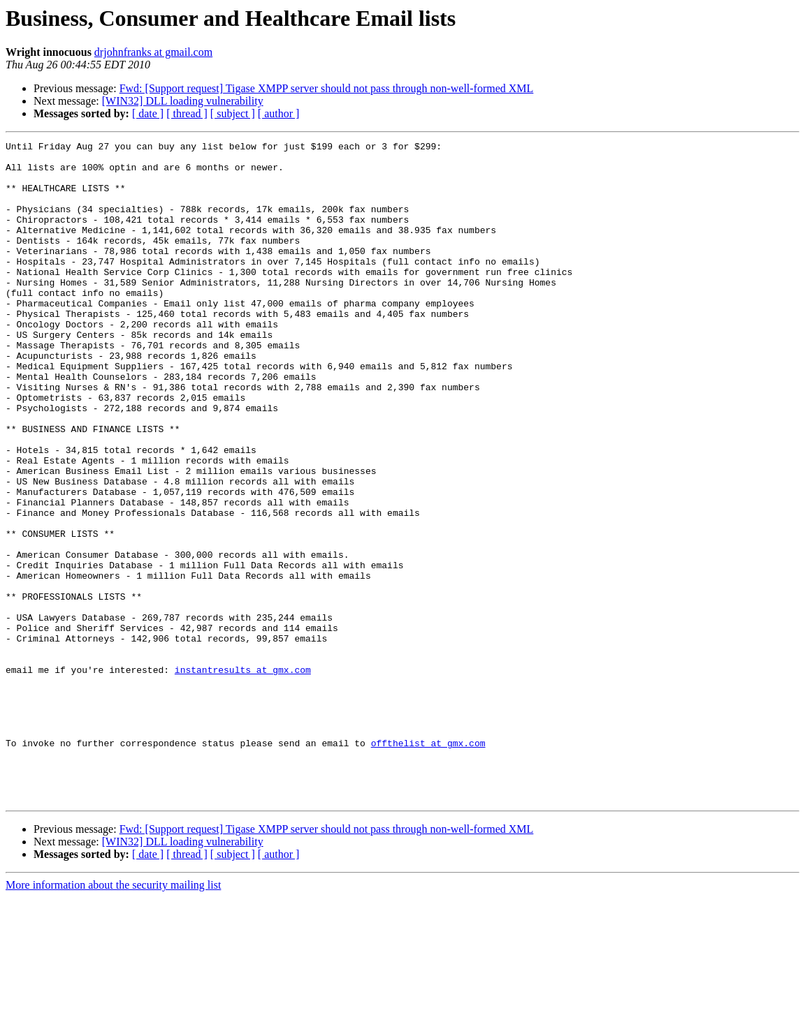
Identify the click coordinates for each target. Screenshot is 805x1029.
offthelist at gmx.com (428, 864)
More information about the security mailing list (113, 1017)
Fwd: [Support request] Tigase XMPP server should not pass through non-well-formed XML (326, 88)
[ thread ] (187, 113)
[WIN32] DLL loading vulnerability (182, 101)
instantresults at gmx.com (243, 776)
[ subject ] (232, 113)
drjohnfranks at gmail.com (153, 52)
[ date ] (148, 113)
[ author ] (279, 113)
